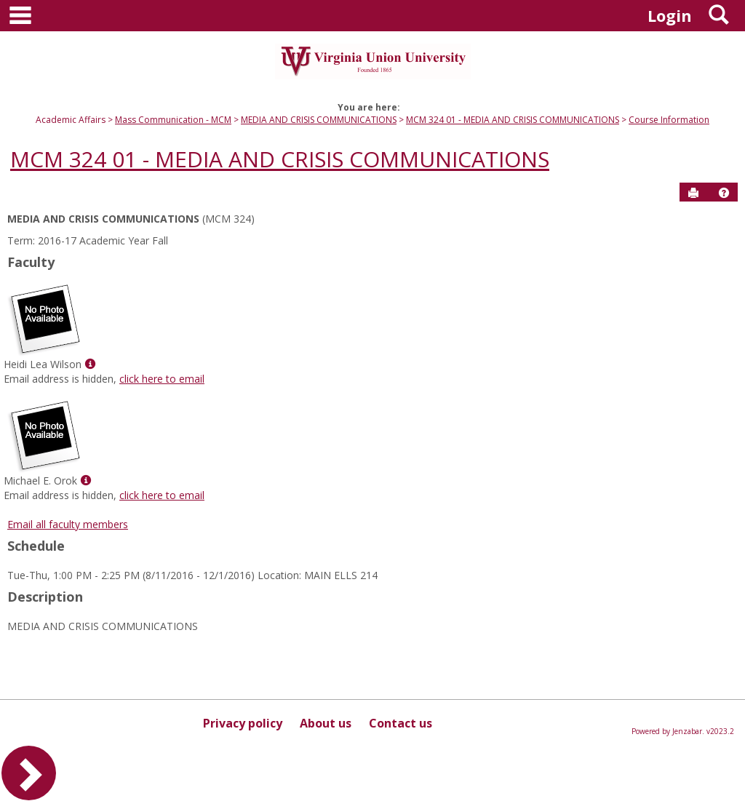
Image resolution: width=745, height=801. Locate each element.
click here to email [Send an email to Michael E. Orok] (161, 495)
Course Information (669, 119)
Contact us (400, 723)
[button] (724, 192)
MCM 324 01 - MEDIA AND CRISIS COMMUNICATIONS (512, 119)
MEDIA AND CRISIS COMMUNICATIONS (319, 119)
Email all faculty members (67, 524)
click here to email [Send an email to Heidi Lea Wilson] (161, 379)
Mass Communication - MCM (173, 119)
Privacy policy (242, 723)
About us (325, 723)
